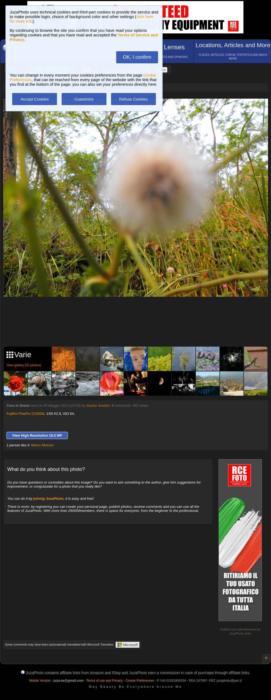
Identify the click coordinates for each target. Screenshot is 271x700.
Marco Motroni (42, 445)
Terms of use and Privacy (104, 680)
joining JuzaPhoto (48, 498)
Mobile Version (40, 680)
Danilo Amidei (98, 406)
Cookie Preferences (140, 680)
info (247, 633)
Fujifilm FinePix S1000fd (25, 414)
